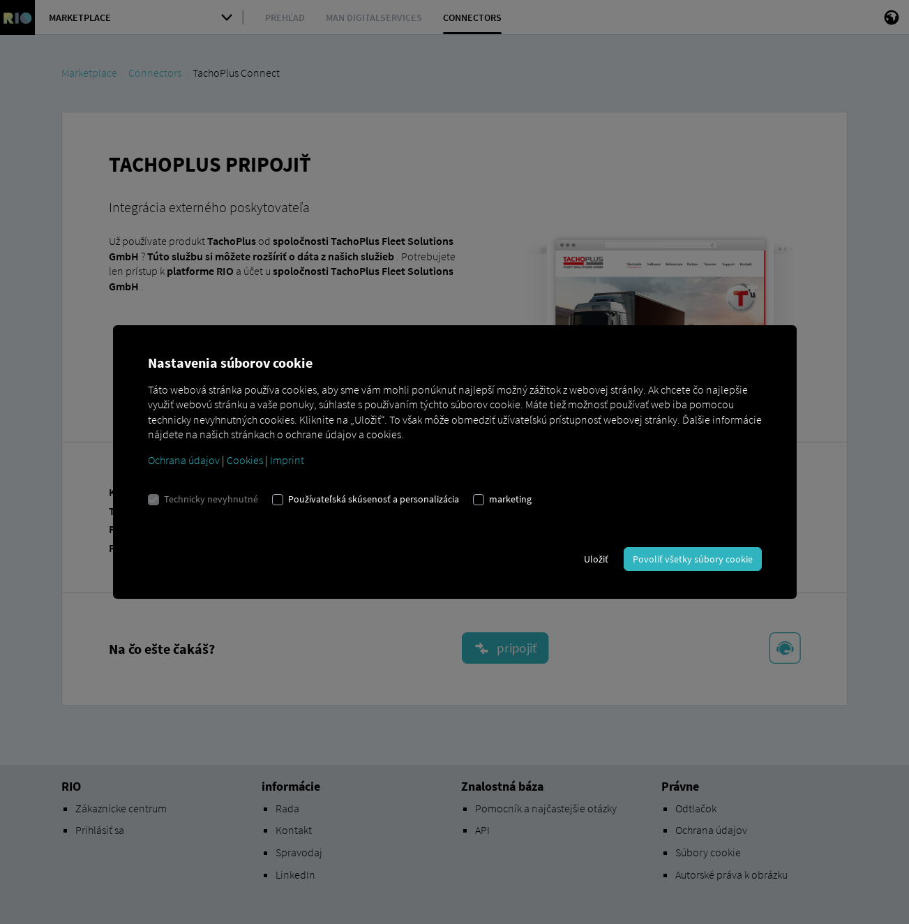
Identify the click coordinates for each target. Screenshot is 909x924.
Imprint (287, 460)
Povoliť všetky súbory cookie (693, 559)
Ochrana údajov (184, 460)
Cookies (245, 460)
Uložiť (596, 559)
